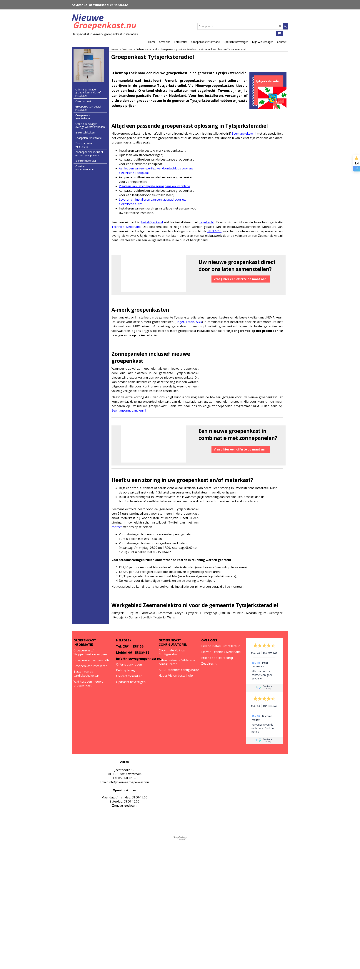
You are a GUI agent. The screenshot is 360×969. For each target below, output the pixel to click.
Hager (180, 322)
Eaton (190, 322)
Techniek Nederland (126, 227)
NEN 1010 (214, 231)
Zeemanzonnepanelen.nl (128, 410)
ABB (199, 322)
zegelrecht (206, 222)
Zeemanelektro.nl (244, 133)
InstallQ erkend (152, 222)
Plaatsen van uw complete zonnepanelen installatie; (155, 186)
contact (116, 527)
